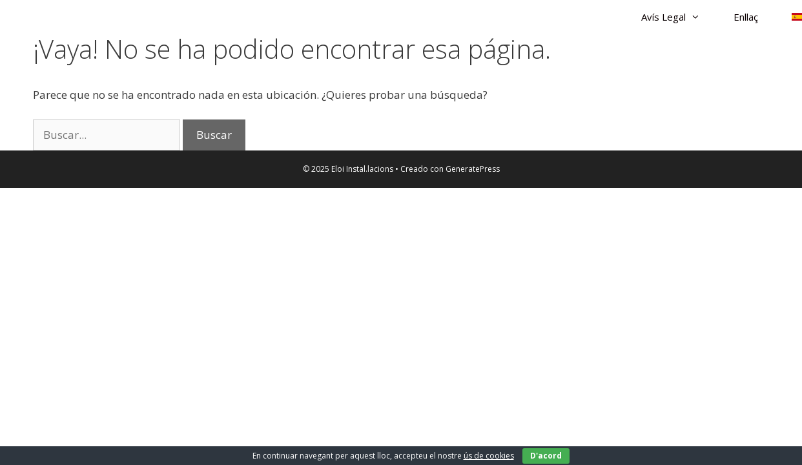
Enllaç (746, 16)
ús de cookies (489, 455)
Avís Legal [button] (679, 17)
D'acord (546, 455)
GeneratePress (473, 168)
